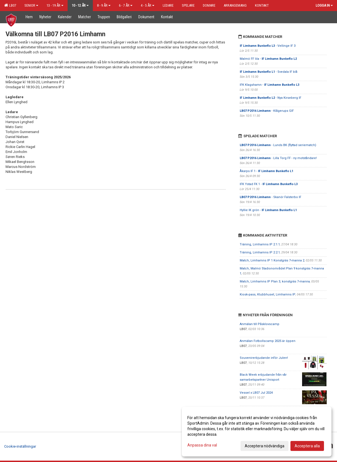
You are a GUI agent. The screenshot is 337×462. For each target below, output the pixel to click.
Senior (31, 5)
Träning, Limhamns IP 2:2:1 (260, 252)
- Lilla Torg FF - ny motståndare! (278, 158)
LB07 (10, 5)
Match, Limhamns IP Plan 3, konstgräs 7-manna (275, 281)
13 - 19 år (55, 5)
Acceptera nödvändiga (264, 446)
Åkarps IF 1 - (266, 171)
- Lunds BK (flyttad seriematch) (278, 145)
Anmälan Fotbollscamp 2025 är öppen (267, 341)
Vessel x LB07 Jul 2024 (256, 392)
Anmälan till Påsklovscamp (259, 324)
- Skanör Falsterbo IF (270, 197)
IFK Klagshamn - (269, 85)
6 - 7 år (125, 5)
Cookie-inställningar (20, 446)
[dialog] (256, 431)
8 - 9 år (104, 5)
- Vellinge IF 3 (267, 46)
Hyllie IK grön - (268, 210)
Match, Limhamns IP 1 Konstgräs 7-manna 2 (272, 260)
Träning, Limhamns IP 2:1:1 (260, 244)
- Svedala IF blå (268, 72)
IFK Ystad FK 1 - (269, 184)
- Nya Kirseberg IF (270, 98)
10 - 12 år (80, 5)
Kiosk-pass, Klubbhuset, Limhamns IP (267, 294)
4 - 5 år (147, 5)
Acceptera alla (307, 446)
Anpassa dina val (202, 445)
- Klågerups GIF (267, 111)
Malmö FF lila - (268, 59)
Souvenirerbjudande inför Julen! (264, 358)
